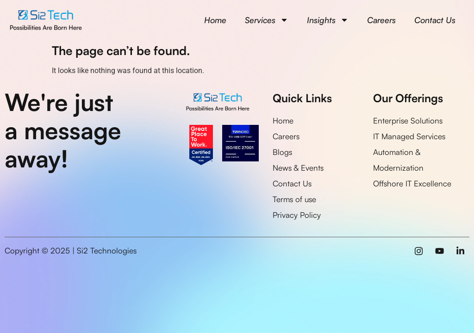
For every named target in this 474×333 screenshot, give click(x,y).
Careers (381, 20)
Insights (328, 20)
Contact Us (434, 20)
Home (215, 20)
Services (266, 20)
